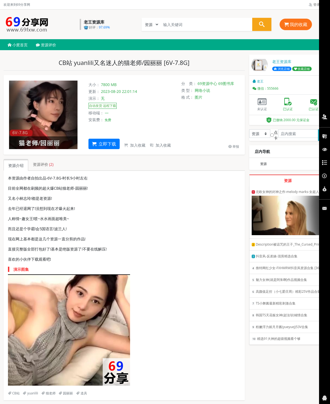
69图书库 (226, 83)
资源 (263, 163)
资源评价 (46, 44)
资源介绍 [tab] (16, 165)
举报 (233, 146)
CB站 (14, 393)
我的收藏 (295, 24)
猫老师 (48, 393)
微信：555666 (265, 88)
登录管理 (317, 4)
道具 (81, 393)
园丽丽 (66, 393)
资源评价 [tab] (43, 164)
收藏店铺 (302, 69)
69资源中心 (207, 83)
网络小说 (202, 90)
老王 (257, 81)
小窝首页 (18, 44)
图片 (198, 97)
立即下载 (104, 144)
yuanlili (30, 393)
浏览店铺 (282, 69)
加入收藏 (134, 145)
